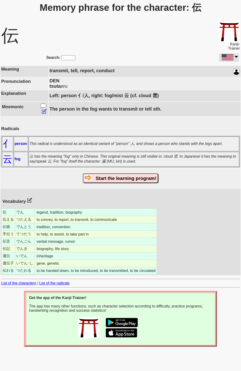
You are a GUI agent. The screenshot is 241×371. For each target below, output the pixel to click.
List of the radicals (54, 283)
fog (17, 159)
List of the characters (18, 283)
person (21, 144)
